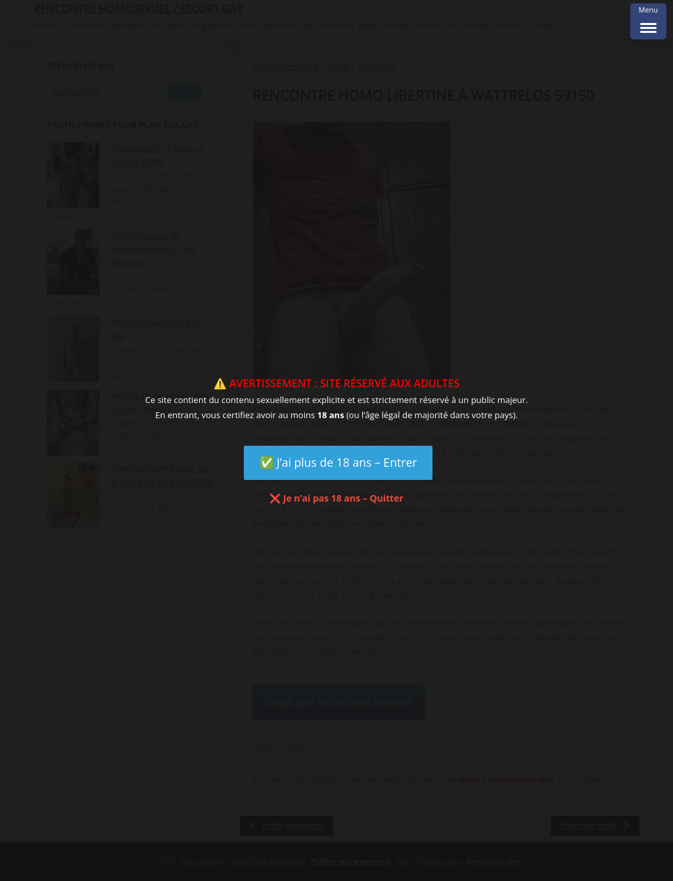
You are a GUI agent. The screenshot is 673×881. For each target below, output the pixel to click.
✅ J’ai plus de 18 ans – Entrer (338, 462)
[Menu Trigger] (648, 21)
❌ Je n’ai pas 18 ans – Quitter (336, 498)
